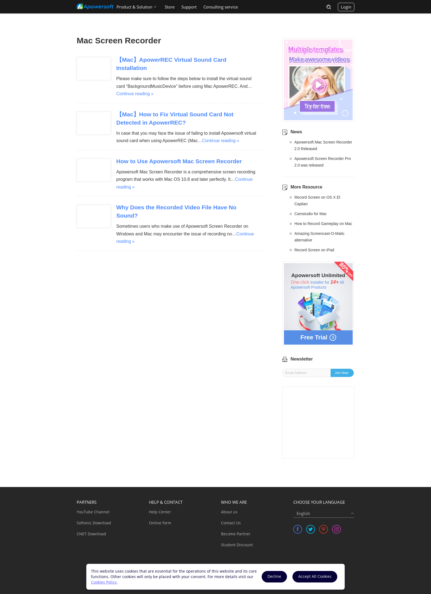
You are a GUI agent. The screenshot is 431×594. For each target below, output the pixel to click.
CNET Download (91, 533)
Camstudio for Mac (310, 214)
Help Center (160, 511)
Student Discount (237, 544)
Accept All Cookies (314, 576)
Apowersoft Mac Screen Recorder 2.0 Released (323, 145)
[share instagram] (336, 529)
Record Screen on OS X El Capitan (317, 200)
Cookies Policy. (104, 582)
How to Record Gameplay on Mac (323, 223)
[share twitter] (310, 529)
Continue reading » (134, 93)
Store (170, 7)
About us (229, 511)
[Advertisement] (318, 422)
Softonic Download (94, 522)
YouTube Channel (93, 511)
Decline (274, 576)
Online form (160, 522)
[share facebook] (297, 529)
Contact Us (231, 522)
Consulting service (220, 7)
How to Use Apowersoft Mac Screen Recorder (179, 161)
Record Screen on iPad (314, 250)
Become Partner (235, 533)
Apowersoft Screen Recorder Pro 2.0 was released (322, 161)
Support (189, 7)
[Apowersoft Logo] (95, 6)
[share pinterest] (323, 529)
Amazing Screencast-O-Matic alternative (319, 236)
